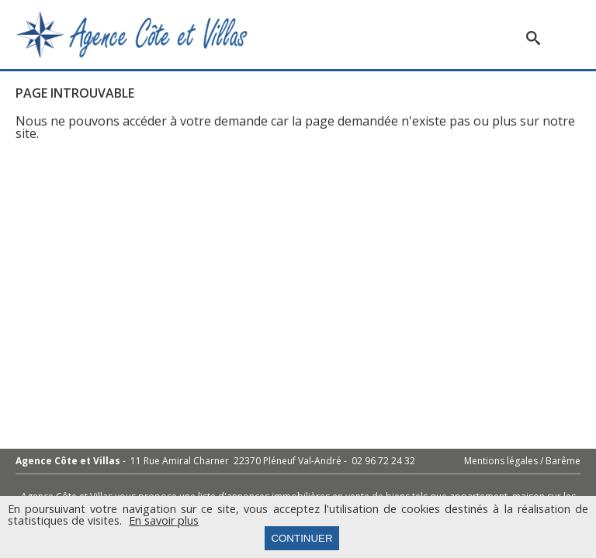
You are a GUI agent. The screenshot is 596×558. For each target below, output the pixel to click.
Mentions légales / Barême (522, 461)
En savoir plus (164, 520)
